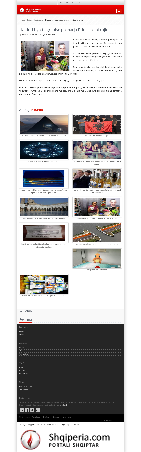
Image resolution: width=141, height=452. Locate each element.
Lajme (29, 20)
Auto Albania (23, 390)
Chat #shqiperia (24, 348)
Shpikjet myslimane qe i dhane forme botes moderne (44, 218)
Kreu (23, 20)
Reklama (55, 417)
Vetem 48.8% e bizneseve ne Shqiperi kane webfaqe (43, 295)
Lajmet (21, 331)
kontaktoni (63, 405)
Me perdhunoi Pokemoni (97, 270)
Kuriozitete (38, 20)
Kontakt (46, 417)
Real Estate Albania (26, 386)
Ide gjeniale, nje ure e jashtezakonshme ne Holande (97, 244)
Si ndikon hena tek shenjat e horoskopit (44, 161)
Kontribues (36, 417)
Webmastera (23, 354)
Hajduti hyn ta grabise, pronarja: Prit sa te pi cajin (97, 218)
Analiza (21, 334)
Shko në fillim (106, 421)
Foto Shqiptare (24, 373)
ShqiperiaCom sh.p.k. (74, 424)
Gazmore (22, 370)
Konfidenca (67, 417)
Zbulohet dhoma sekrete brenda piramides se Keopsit (44, 135)
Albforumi (22, 351)
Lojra (21, 367)
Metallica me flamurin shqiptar (97, 135)
